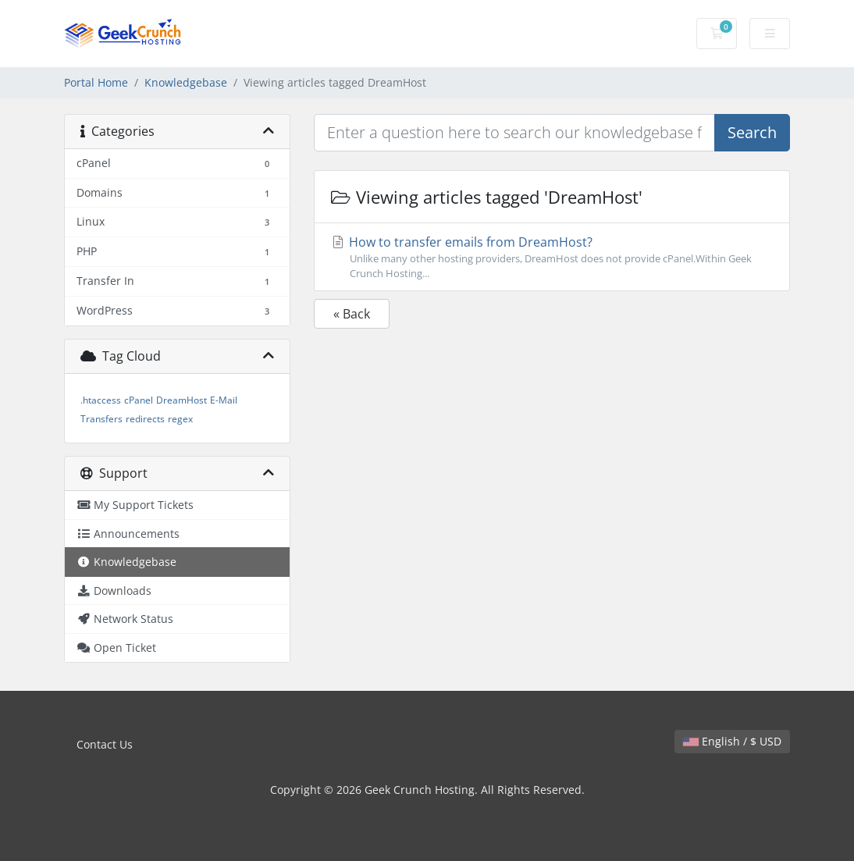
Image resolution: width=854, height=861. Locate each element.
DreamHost (181, 400)
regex (180, 418)
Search (752, 132)
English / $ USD (732, 741)
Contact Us (105, 744)
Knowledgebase (185, 82)
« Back (351, 313)
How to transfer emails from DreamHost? (552, 257)
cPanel (138, 400)
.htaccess (100, 400)
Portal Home (96, 82)
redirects (145, 418)
